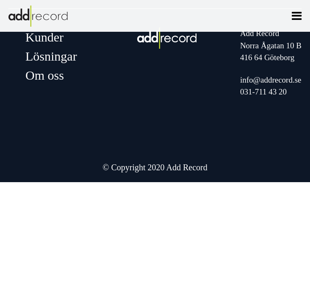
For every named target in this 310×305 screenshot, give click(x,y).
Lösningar (51, 56)
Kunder (44, 37)
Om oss (44, 75)
